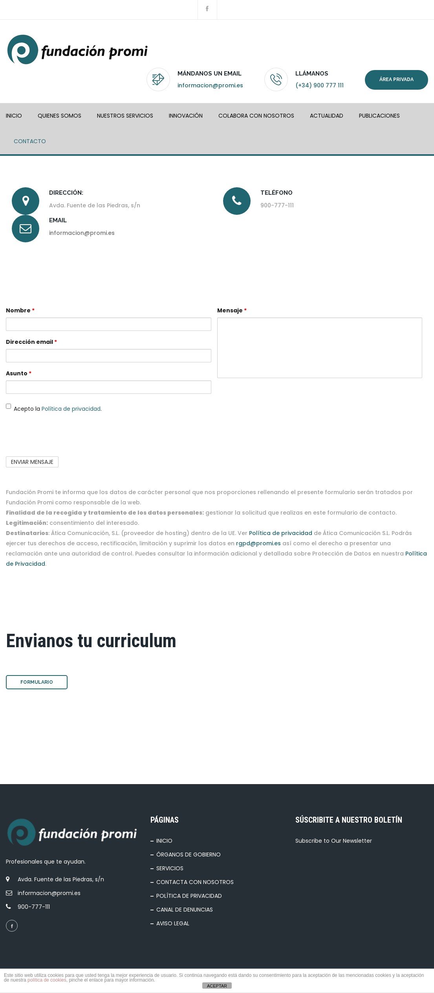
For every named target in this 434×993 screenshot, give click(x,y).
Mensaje (232, 310)
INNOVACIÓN (186, 116)
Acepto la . (54, 408)
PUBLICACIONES (379, 116)
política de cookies (46, 980)
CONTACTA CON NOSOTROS (195, 882)
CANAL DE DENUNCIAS (184, 910)
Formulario (36, 682)
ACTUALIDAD (326, 116)
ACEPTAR (217, 986)
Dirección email (31, 342)
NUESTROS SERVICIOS (125, 116)
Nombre (20, 310)
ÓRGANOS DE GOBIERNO (188, 854)
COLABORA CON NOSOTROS (256, 116)
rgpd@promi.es (258, 543)
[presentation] (65, 435)
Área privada (396, 79)
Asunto (18, 373)
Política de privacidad (71, 409)
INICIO (14, 116)
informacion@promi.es (210, 85)
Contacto (30, 141)
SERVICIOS (169, 868)
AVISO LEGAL (172, 923)
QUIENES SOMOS (59, 116)
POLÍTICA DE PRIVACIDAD (189, 896)
